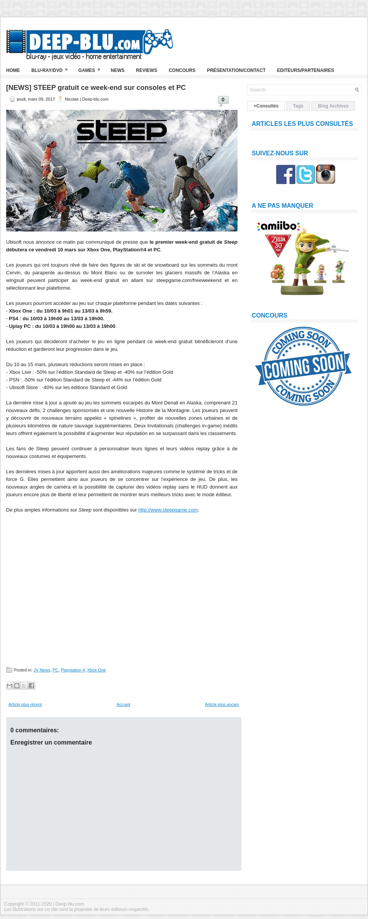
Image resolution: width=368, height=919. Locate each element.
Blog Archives (333, 106)
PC (56, 670)
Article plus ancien (222, 704)
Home (13, 70)
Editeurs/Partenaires (305, 70)
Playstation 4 (73, 670)
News (118, 70)
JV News (42, 670)
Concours (182, 70)
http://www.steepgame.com (168, 510)
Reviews (146, 70)
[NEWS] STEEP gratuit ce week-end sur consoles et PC (96, 87)
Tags (298, 106)
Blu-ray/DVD (52, 67)
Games (91, 67)
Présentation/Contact (236, 70)
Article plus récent (25, 704)
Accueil (123, 704)
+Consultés (266, 106)
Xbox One (96, 670)
